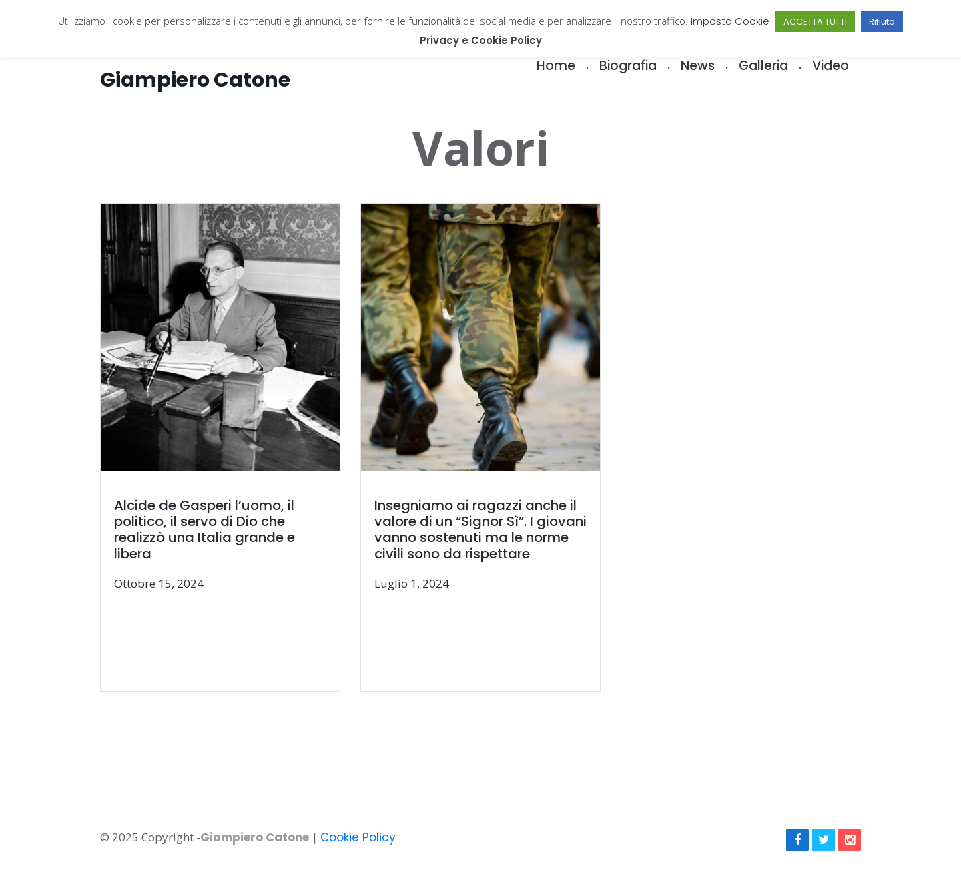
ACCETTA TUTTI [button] (815, 21)
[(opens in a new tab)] (231, 448)
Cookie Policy (358, 837)
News (698, 66)
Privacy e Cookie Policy (481, 40)
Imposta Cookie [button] (730, 21)
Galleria (763, 66)
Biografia (628, 66)
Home (556, 66)
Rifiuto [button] (882, 21)
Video (830, 66)
